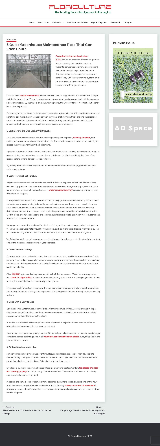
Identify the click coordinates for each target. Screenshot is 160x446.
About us (42, 22)
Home (31, 22)
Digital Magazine (99, 22)
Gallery (126, 22)
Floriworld (115, 22)
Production (11, 39)
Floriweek (56, 22)
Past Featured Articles (77, 22)
